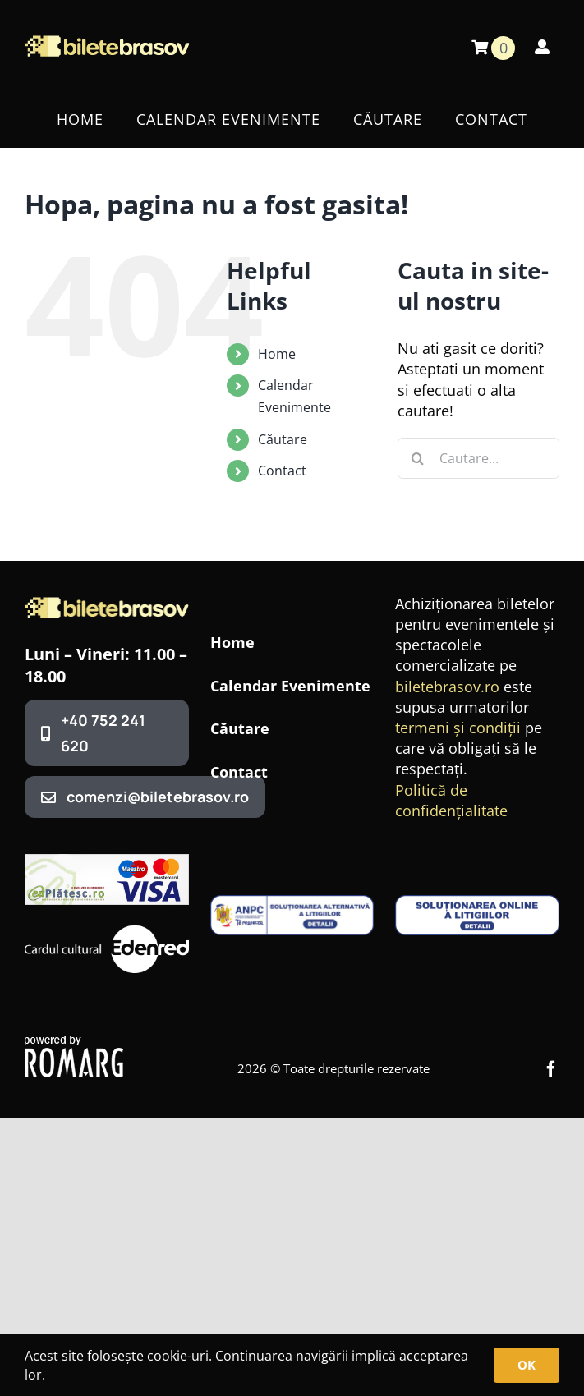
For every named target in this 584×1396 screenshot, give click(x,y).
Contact (282, 471)
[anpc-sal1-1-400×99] (292, 902)
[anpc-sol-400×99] (477, 902)
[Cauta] (418, 458)
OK (526, 1365)
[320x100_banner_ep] (107, 861)
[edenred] (107, 929)
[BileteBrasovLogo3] (107, 604)
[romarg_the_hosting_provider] (74, 1043)
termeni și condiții (458, 727)
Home (277, 354)
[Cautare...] (478, 458)
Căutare (282, 439)
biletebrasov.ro (447, 686)
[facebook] (551, 1069)
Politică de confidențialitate (451, 800)
